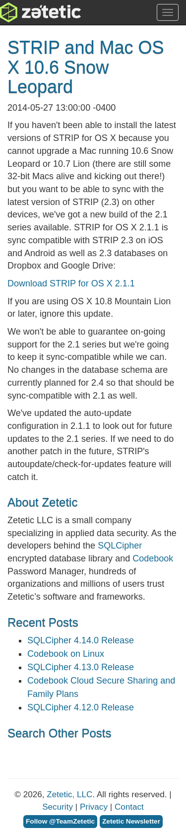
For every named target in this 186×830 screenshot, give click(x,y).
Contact (129, 807)
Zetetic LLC (30, 12)
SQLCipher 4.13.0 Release (80, 667)
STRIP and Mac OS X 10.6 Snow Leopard (85, 67)
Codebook (152, 558)
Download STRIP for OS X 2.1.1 (71, 283)
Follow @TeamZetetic (60, 821)
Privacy (94, 807)
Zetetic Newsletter (131, 821)
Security (57, 807)
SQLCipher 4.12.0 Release (80, 707)
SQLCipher (120, 546)
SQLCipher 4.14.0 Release (80, 640)
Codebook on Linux (65, 654)
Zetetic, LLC (69, 794)
